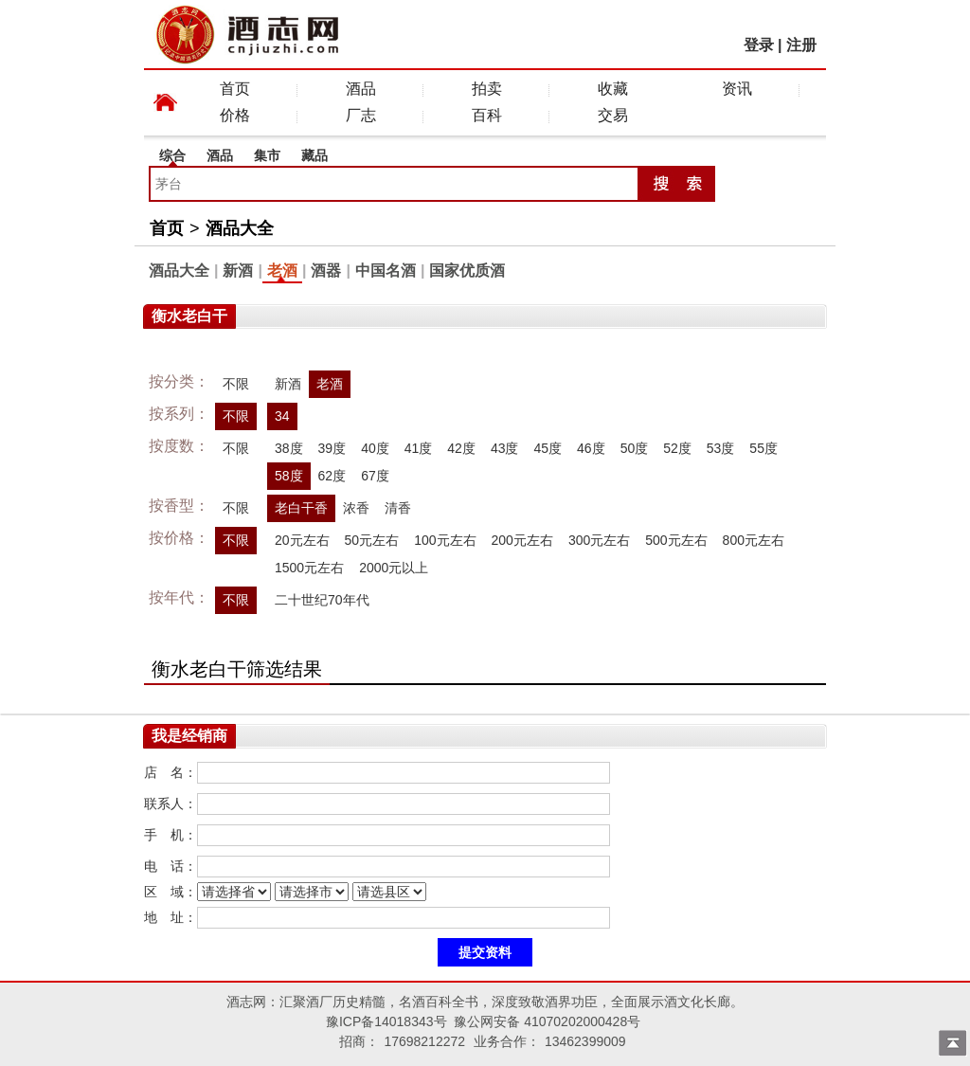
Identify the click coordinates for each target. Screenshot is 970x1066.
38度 (289, 448)
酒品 (361, 89)
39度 (332, 448)
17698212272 (424, 1041)
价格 (235, 115)
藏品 (314, 155)
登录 (759, 45)
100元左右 (445, 540)
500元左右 (676, 540)
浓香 (356, 507)
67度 (375, 475)
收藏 (613, 89)
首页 (235, 89)
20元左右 (302, 540)
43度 (505, 448)
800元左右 (753, 540)
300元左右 (599, 540)
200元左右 (522, 540)
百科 (487, 115)
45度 (547, 448)
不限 (236, 383)
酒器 (326, 270)
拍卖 (487, 89)
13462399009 (585, 1041)
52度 (677, 448)
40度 (375, 448)
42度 (461, 448)
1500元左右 (309, 567)
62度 (332, 475)
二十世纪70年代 (322, 599)
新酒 (238, 270)
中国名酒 (385, 270)
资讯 (737, 89)
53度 (721, 448)
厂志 (361, 115)
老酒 (282, 270)
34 (282, 416)
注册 (801, 45)
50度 (634, 448)
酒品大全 (240, 228)
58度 (289, 475)
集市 (267, 155)
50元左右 (372, 540)
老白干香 (301, 507)
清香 (398, 507)
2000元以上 (393, 567)
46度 (591, 448)
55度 (763, 448)
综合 (172, 155)
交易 (613, 115)
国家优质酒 (467, 270)
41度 (418, 448)
